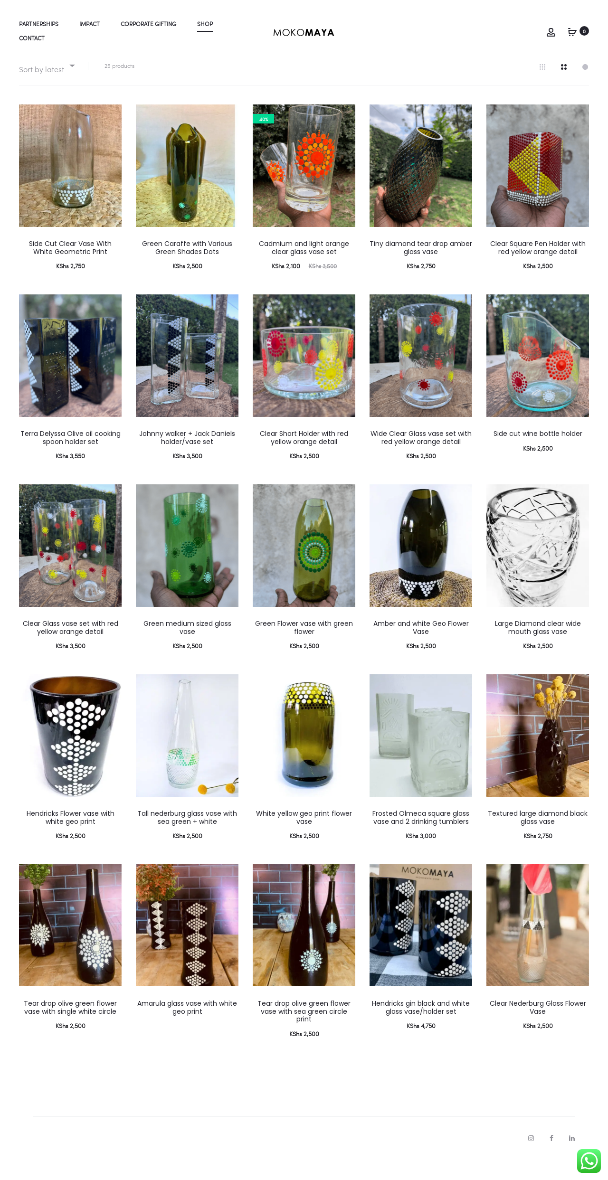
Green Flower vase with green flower (304, 647)
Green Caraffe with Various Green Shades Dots (187, 267)
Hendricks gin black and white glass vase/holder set (421, 1027)
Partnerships (38, 24)
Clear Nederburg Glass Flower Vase (538, 1027)
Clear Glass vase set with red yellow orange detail (70, 647)
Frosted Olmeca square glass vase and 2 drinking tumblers (420, 837)
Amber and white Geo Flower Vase (421, 647)
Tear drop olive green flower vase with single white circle (70, 1027)
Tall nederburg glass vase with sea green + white (187, 837)
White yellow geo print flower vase (304, 837)
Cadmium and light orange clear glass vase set (304, 267)
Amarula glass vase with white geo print (187, 1027)
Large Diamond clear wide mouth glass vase (538, 647)
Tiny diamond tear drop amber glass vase (421, 267)
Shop (205, 24)
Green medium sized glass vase (187, 647)
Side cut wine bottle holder (538, 453)
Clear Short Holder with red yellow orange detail (304, 457)
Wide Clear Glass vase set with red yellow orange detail (421, 457)
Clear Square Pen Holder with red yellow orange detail (538, 267)
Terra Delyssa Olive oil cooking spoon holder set (70, 457)
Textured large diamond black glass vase (538, 837)
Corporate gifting (148, 24)
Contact (32, 38)
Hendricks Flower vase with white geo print (70, 837)
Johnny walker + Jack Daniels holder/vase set (187, 457)
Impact (89, 24)
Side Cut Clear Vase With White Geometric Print (70, 267)
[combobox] (46, 86)
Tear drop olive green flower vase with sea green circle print (304, 1031)
